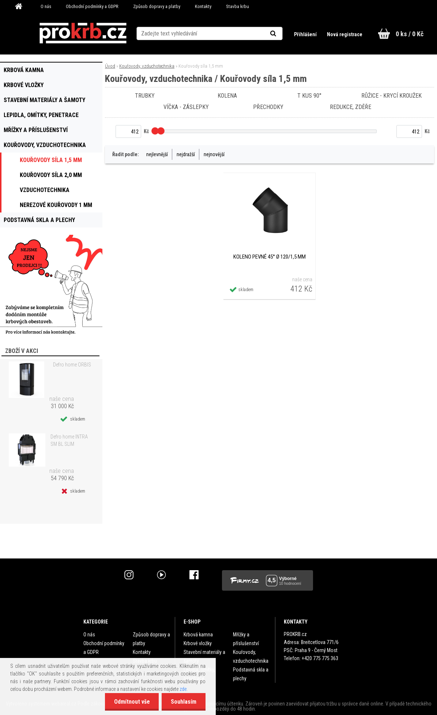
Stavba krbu (237, 6)
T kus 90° (309, 95)
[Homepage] (21, 6)
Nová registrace (344, 34)
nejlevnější (157, 154)
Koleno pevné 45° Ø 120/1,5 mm (269, 256)
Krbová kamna (198, 634)
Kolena (227, 95)
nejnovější (214, 154)
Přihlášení (306, 34)
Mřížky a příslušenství (246, 639)
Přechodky (268, 107)
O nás (46, 6)
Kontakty (203, 6)
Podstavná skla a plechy (250, 674)
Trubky (145, 95)
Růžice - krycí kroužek (392, 95)
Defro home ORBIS (72, 365)
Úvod (110, 66)
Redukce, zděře (350, 107)
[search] (282, 34)
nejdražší (186, 154)
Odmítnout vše (132, 701)
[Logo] (83, 33)
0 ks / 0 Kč (409, 34)
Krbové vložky (198, 643)
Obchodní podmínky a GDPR (92, 6)
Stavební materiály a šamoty (204, 656)
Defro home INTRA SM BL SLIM (69, 440)
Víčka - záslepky (186, 107)
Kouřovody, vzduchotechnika (146, 66)
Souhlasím (183, 701)
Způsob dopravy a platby (156, 6)
